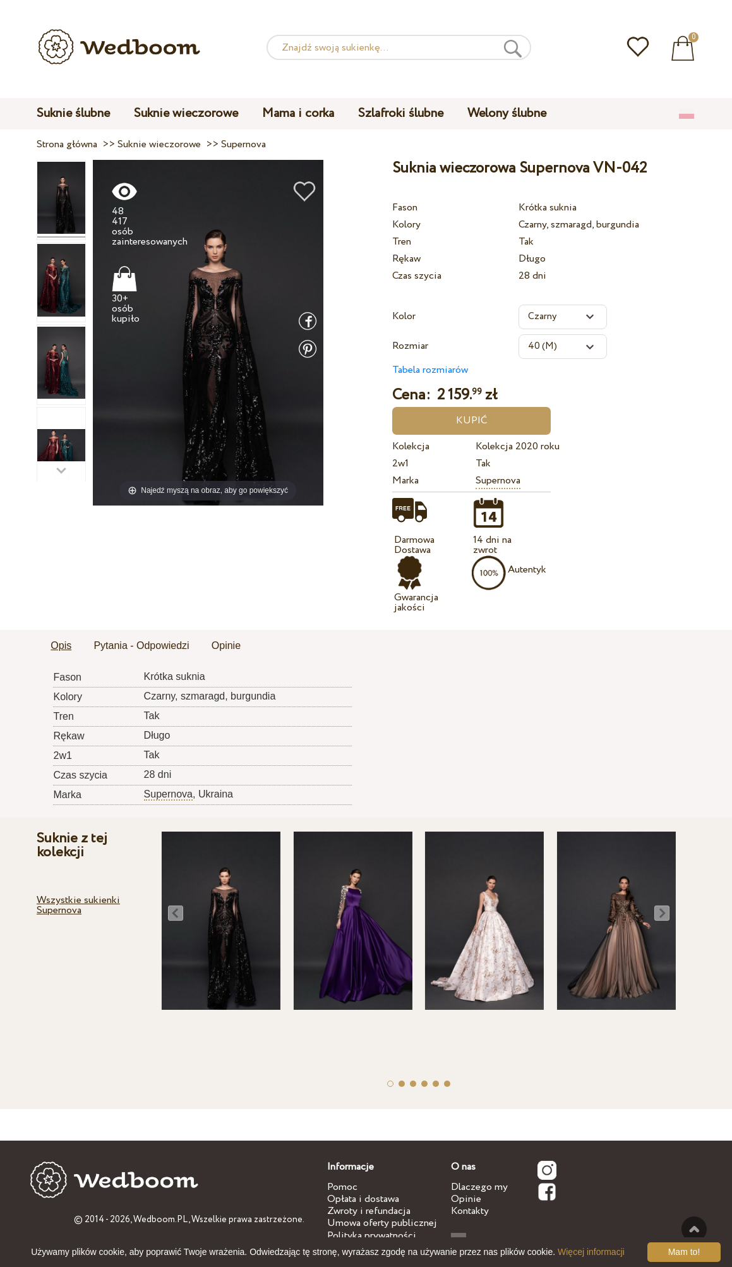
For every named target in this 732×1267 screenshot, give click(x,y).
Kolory (406, 225)
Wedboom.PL (160, 1219)
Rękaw (406, 259)
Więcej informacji (591, 1252)
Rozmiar (410, 346)
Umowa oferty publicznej (382, 1223)
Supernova (498, 480)
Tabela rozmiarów (430, 370)
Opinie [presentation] (226, 645)
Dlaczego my (479, 1187)
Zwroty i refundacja (369, 1211)
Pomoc (342, 1187)
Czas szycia (416, 276)
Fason (404, 208)
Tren (401, 242)
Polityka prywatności (371, 1235)
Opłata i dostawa (363, 1199)
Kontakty (470, 1211)
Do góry (694, 1229)
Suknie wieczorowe (186, 113)
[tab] (60, 646)
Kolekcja (410, 446)
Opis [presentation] (61, 645)
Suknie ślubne (73, 113)
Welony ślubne (506, 113)
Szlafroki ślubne (400, 113)
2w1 (400, 464)
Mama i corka (298, 113)
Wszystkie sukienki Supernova (78, 905)
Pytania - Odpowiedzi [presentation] (141, 645)
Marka (405, 481)
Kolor (404, 316)
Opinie (466, 1199)
